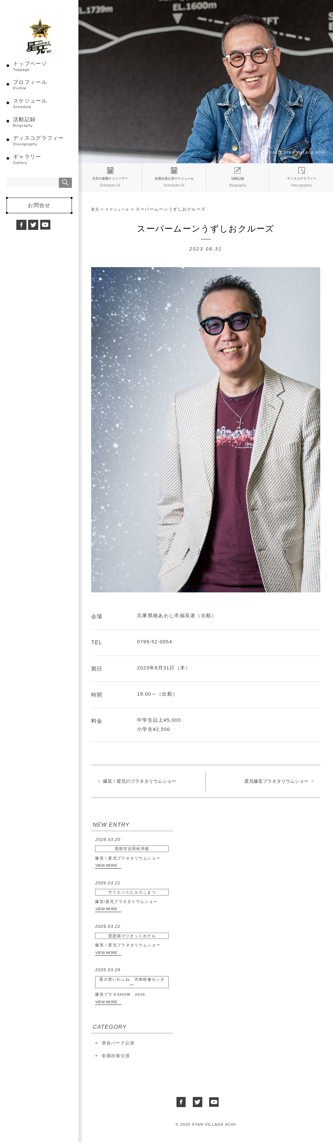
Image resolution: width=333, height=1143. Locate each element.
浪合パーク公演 (118, 1047)
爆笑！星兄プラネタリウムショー (132, 853)
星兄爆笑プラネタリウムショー (276, 786)
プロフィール (42, 103)
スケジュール (42, 122)
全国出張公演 (116, 1060)
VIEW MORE (106, 870)
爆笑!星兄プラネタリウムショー (132, 896)
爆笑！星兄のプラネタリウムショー (139, 786)
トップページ (42, 84)
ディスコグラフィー (42, 159)
